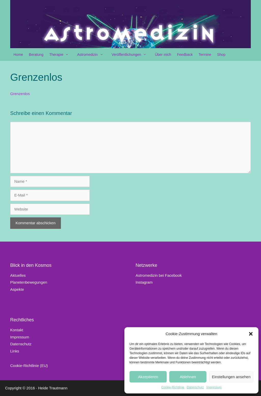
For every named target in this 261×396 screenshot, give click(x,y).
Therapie (61, 54)
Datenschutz (195, 387)
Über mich (163, 54)
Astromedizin (92, 54)
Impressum (213, 387)
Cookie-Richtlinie (172, 387)
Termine (205, 54)
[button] (250, 333)
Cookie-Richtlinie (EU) (29, 365)
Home (18, 54)
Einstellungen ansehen (231, 377)
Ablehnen (188, 377)
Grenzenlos (20, 93)
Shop (221, 54)
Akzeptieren (148, 377)
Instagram (144, 282)
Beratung (36, 54)
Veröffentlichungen (132, 54)
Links (14, 351)
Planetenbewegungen (28, 282)
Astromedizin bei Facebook (159, 275)
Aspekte (17, 289)
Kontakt (16, 330)
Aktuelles (18, 275)
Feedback (184, 54)
